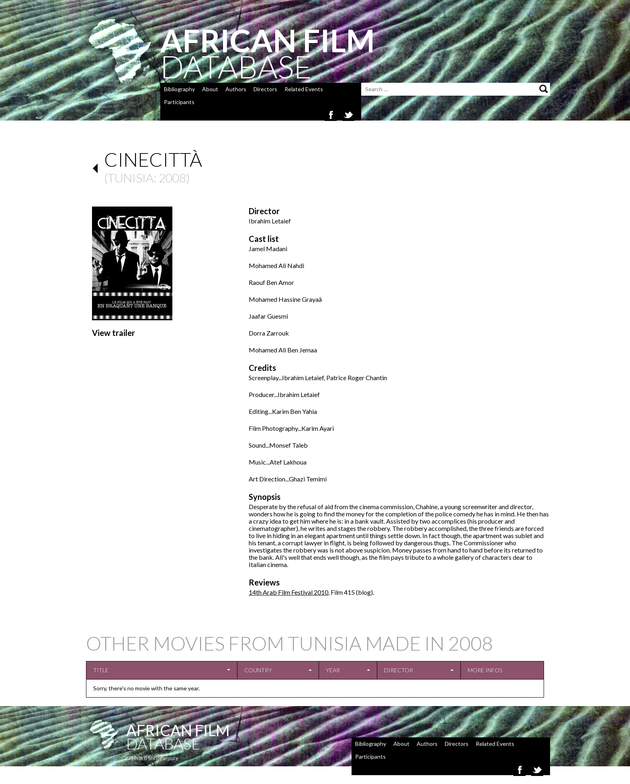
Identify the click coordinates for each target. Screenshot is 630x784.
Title (100, 670)
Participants (179, 101)
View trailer (113, 333)
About (210, 89)
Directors (265, 89)
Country (258, 670)
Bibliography (179, 89)
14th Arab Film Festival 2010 (288, 592)
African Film (178, 730)
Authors (235, 89)
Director (398, 670)
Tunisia (130, 177)
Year (333, 670)
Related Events (303, 89)
